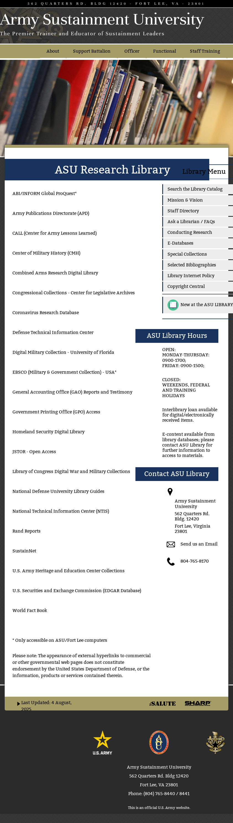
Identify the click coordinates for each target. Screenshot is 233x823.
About (52, 51)
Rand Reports (26, 531)
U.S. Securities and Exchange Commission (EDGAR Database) (76, 590)
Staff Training (205, 51)
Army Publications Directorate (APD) (50, 213)
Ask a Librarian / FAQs (191, 221)
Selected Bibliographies (191, 265)
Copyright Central (186, 286)
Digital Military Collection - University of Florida (63, 352)
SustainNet (24, 551)
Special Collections (187, 254)
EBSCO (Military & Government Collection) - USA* (64, 372)
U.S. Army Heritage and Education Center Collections (68, 570)
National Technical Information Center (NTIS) (60, 511)
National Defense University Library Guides (58, 491)
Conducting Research (189, 232)
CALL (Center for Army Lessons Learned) (54, 233)
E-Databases (180, 243)
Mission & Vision (185, 200)
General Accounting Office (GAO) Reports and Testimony (72, 392)
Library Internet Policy (190, 275)
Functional (164, 51)
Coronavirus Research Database (45, 312)
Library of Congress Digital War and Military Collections (71, 471)
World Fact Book (29, 610)
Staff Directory (183, 210)
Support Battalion (92, 51)
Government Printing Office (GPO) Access (56, 412)
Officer (131, 51)
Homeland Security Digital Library (48, 431)
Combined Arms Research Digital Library (55, 273)
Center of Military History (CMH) (46, 253)
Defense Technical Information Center (52, 332)
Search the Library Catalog (194, 189)
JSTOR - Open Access (34, 451)
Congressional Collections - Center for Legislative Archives (73, 292)
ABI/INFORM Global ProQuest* (44, 193)
